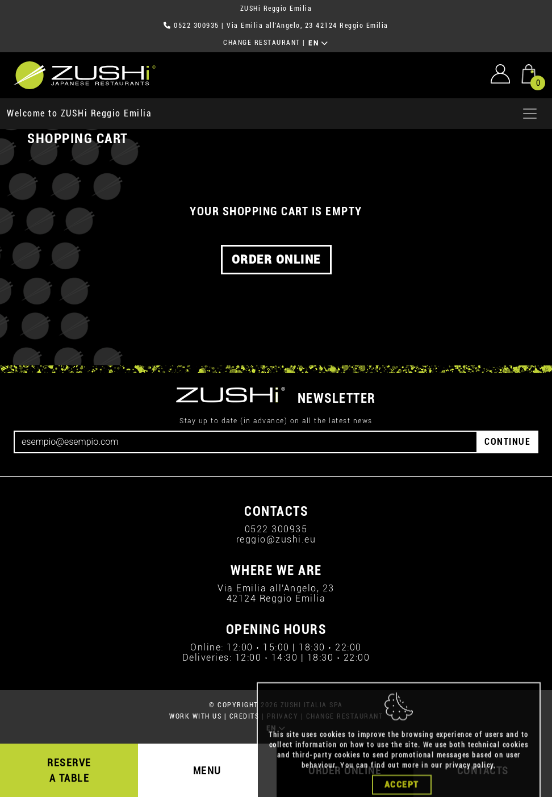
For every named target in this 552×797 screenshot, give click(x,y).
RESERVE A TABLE (69, 770)
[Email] (246, 442)
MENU (207, 771)
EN (318, 43)
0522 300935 (196, 26)
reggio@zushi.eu (276, 539)
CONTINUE (507, 441)
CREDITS (244, 716)
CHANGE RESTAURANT (261, 43)
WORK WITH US (195, 716)
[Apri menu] (530, 113)
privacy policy (469, 781)
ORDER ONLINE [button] (276, 259)
